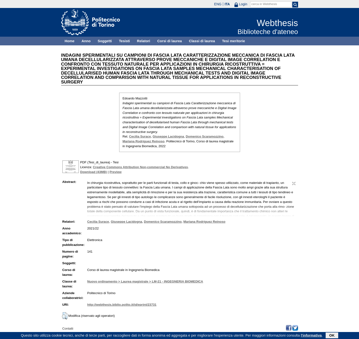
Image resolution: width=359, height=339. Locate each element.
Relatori (143, 41)
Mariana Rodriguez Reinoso (144, 141)
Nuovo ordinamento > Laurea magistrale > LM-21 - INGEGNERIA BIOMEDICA (145, 281)
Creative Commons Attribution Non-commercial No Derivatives (140, 167)
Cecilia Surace (140, 136)
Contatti (67, 328)
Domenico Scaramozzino (204, 136)
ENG (217, 4)
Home (69, 41)
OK (332, 336)
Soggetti (105, 41)
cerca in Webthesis (264, 4)
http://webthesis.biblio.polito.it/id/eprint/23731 (121, 304)
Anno (85, 41)
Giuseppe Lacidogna (168, 136)
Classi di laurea (202, 41)
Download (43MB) (93, 172)
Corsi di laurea (169, 41)
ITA (227, 4)
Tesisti (124, 41)
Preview (116, 172)
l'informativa (311, 336)
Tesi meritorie (233, 41)
